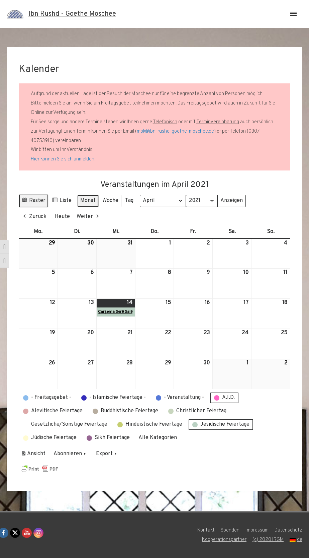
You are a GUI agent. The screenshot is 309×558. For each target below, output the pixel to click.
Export (107, 454)
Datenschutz (288, 530)
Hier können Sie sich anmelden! (63, 159)
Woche (110, 200)
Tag (129, 200)
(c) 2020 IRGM (268, 540)
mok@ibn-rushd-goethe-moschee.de (175, 131)
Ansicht (34, 455)
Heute (62, 216)
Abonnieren (70, 454)
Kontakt (206, 530)
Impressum (257, 530)
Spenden (230, 530)
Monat (88, 200)
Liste (62, 202)
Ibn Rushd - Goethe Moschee (72, 14)
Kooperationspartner (224, 540)
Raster (33, 202)
